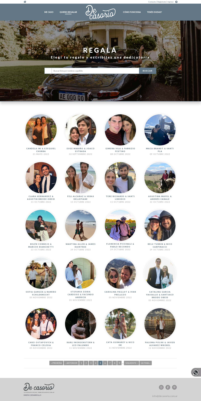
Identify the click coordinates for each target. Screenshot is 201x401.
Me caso (48, 12)
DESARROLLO (36, 395)
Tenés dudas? (154, 12)
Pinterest (174, 387)
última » (145, 363)
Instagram (161, 387)
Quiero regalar (68, 12)
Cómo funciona (132, 12)
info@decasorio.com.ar (165, 396)
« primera (56, 363)
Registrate (161, 2)
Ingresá (170, 2)
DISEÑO (27, 395)
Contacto (152, 2)
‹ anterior (71, 363)
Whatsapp (196, 372)
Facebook (167, 387)
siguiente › (131, 363)
